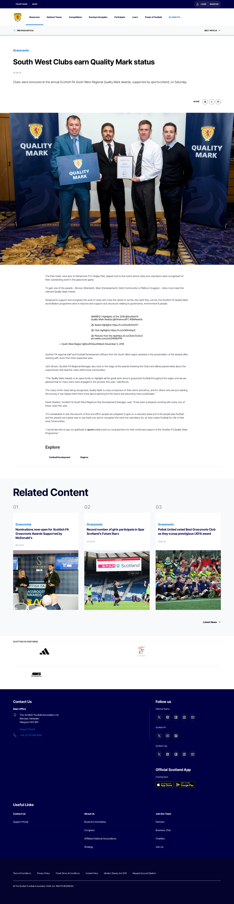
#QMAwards (136, 318)
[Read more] (45, 560)
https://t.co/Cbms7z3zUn (130, 335)
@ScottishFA (131, 316)
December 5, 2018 (114, 343)
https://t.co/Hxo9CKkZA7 (125, 324)
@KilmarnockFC (121, 318)
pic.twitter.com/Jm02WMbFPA (106, 338)
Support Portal (27, 728)
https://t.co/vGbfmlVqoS (123, 329)
